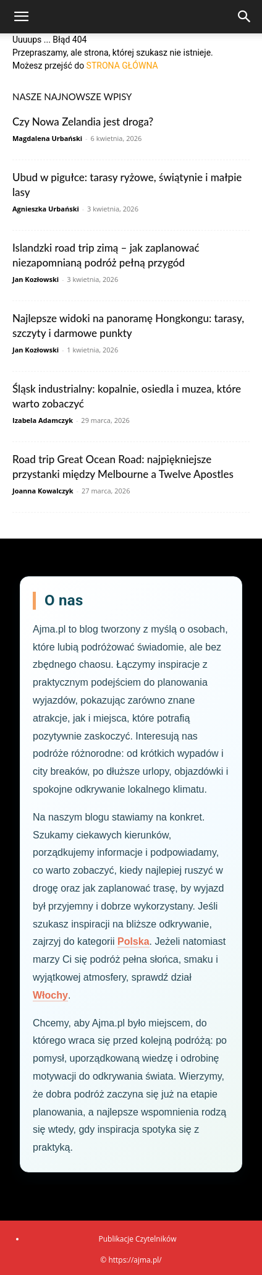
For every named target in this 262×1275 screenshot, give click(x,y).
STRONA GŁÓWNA (122, 65)
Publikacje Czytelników (137, 1239)
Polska (133, 941)
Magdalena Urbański (47, 138)
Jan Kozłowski (35, 279)
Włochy (50, 995)
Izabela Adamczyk (42, 420)
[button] (21, 16)
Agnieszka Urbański (45, 208)
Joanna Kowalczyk (43, 490)
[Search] (244, 16)
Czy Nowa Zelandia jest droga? (82, 121)
